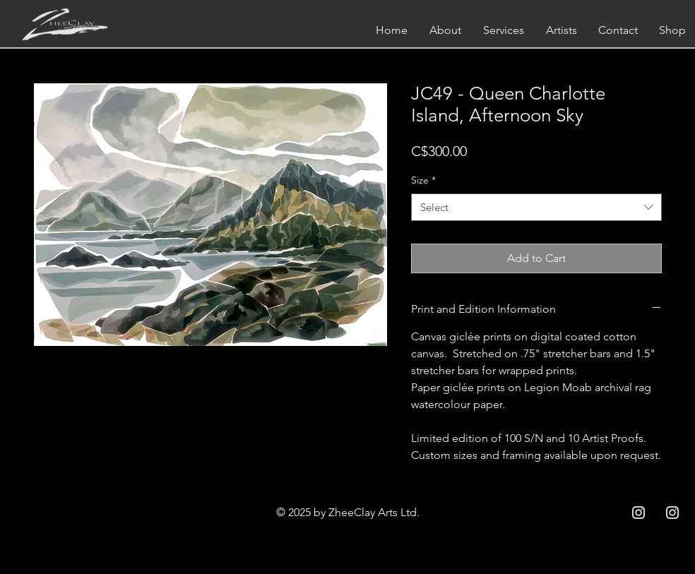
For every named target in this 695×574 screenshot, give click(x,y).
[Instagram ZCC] (638, 512)
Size (423, 180)
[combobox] (536, 207)
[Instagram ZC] (672, 512)
